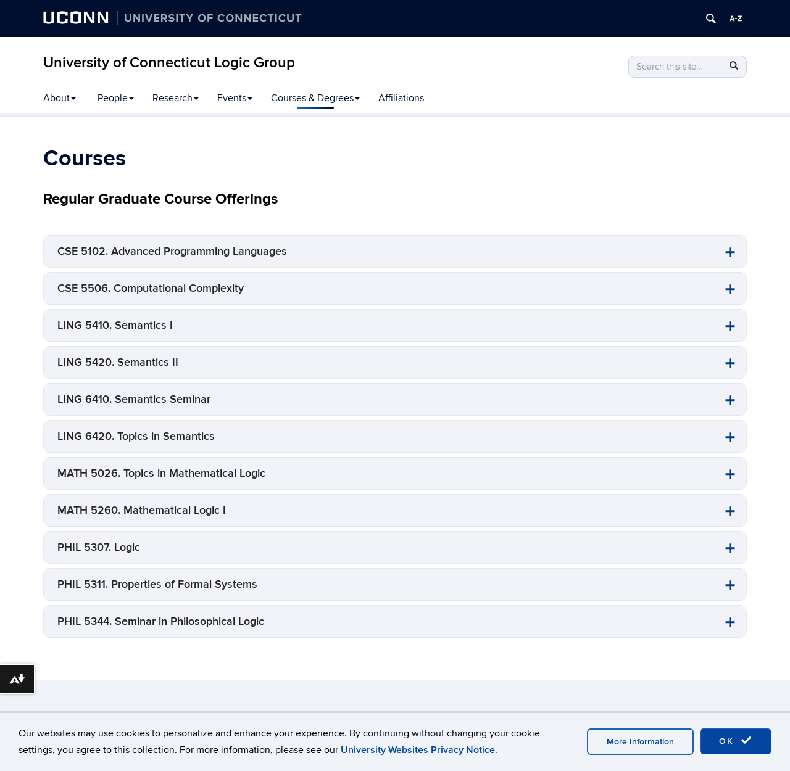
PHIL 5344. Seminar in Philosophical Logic (160, 621)
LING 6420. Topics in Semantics (136, 436)
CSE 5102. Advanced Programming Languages (172, 251)
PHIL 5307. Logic (98, 547)
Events (234, 98)
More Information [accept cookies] (640, 741)
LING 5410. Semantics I (115, 325)
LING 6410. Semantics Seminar (133, 399)
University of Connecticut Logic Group (169, 63)
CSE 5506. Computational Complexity (150, 288)
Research (175, 98)
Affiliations (401, 98)
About (59, 98)
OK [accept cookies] (735, 740)
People (116, 98)
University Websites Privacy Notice (418, 750)
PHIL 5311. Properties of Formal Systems (157, 584)
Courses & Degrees (315, 98)
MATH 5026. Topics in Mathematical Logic (161, 473)
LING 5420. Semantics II (117, 362)
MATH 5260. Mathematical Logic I (141, 510)
